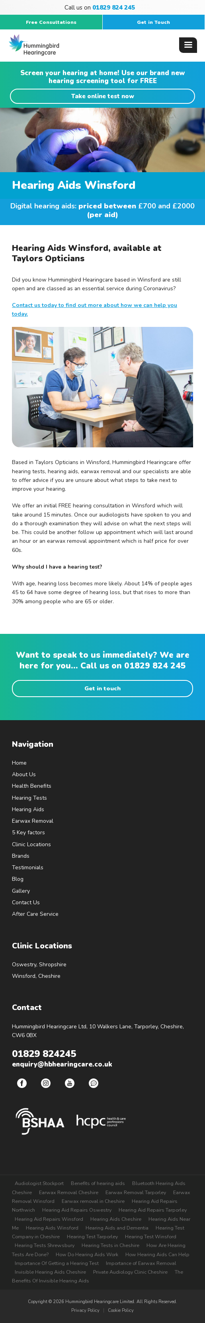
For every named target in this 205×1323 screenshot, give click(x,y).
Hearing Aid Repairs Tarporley (153, 1209)
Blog (17, 879)
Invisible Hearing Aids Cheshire (50, 1272)
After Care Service (35, 914)
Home (19, 763)
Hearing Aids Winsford (52, 1227)
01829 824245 (44, 1053)
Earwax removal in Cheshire (93, 1201)
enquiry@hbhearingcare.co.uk (62, 1064)
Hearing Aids (28, 809)
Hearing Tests (29, 798)
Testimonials (27, 867)
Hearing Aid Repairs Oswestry (76, 1209)
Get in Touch (153, 22)
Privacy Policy (85, 1310)
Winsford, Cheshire (36, 976)
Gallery (21, 891)
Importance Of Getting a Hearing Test (57, 1263)
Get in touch (102, 688)
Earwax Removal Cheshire (68, 1192)
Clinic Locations (31, 844)
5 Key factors (28, 832)
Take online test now (102, 96)
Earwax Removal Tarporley (135, 1192)
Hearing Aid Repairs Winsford (49, 1219)
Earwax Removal (32, 821)
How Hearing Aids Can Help (157, 1254)
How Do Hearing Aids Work (87, 1254)
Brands (20, 856)
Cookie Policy (121, 1310)
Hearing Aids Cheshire (115, 1219)
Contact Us (26, 902)
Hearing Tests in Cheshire (110, 1245)
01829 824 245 (155, 665)
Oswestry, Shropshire (39, 964)
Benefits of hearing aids (98, 1183)
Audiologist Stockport (39, 1183)
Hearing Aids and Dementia (117, 1227)
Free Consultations (51, 22)
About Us (24, 774)
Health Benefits (31, 786)
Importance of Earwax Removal (141, 1263)
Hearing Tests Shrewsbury (44, 1245)
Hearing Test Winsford (150, 1236)
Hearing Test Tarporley (92, 1236)
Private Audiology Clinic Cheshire (130, 1272)
